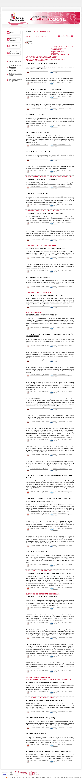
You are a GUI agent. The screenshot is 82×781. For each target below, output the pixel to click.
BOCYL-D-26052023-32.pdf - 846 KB (39, 587)
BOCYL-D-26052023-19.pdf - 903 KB (39, 360)
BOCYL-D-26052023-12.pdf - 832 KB (39, 239)
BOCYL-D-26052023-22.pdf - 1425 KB (40, 408)
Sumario (31, 42)
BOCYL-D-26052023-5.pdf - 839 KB (39, 125)
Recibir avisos (15, 52)
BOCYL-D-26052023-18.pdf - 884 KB (39, 345)
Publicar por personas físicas (15, 74)
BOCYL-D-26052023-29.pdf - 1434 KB (40, 528)
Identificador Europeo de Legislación (15, 80)
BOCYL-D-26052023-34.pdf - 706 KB (39, 622)
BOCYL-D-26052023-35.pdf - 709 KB (39, 637)
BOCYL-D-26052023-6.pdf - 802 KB (39, 144)
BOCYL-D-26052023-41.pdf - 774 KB (39, 744)
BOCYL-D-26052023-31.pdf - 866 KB (39, 564)
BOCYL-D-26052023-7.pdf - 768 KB (39, 159)
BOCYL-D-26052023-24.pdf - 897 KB (39, 439)
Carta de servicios (18, 777)
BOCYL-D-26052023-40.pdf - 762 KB (39, 727)
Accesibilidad (69, 777)
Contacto (50, 777)
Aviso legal (77, 777)
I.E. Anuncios (54, 53)
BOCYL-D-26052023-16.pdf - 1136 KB (40, 306)
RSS (9, 777)
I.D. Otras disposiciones (57, 51)
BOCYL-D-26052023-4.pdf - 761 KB (39, 108)
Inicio (29, 31)
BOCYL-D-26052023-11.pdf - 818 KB (39, 222)
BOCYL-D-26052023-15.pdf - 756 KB (39, 286)
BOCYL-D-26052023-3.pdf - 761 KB (39, 96)
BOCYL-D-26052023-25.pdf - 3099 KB (40, 454)
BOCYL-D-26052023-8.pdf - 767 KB (39, 170)
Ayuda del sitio (41, 777)
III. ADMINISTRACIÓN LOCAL (60, 54)
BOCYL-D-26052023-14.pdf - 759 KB (39, 270)
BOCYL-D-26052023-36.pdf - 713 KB (39, 655)
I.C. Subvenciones (56, 49)
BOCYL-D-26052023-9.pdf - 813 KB (39, 186)
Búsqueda (15, 39)
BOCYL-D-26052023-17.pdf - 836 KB (39, 327)
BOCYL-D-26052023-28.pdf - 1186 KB (40, 513)
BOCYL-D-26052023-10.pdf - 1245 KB (40, 204)
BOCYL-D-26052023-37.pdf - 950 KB (39, 670)
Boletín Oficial (41, 18)
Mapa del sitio (59, 777)
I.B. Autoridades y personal (58, 48)
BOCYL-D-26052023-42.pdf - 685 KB (39, 760)
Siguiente (68, 35)
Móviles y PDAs (30, 777)
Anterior (63, 35)
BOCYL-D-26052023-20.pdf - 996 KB (39, 374)
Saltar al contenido (8, 1)
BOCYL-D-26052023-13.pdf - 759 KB (39, 257)
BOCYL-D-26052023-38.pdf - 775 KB (39, 691)
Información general (15, 61)
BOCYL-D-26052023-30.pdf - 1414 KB (40, 545)
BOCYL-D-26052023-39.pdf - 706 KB (39, 711)
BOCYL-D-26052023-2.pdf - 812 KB (39, 82)
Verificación (15, 46)
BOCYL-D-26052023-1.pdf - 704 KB (39, 71)
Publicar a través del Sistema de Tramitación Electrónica (15, 67)
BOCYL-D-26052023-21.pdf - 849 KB (39, 391)
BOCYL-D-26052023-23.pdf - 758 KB (39, 421)
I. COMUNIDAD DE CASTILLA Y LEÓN (62, 46)
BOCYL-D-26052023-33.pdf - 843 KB (39, 607)
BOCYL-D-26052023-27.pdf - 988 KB (39, 491)
